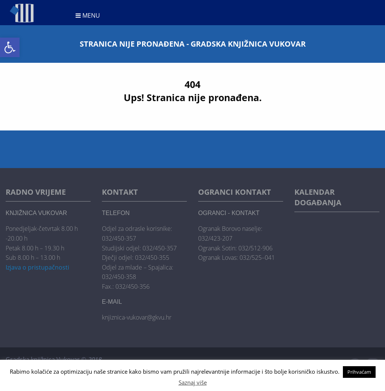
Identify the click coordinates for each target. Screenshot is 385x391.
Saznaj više (193, 382)
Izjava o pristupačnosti (37, 267)
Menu (88, 15)
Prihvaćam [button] (359, 371)
